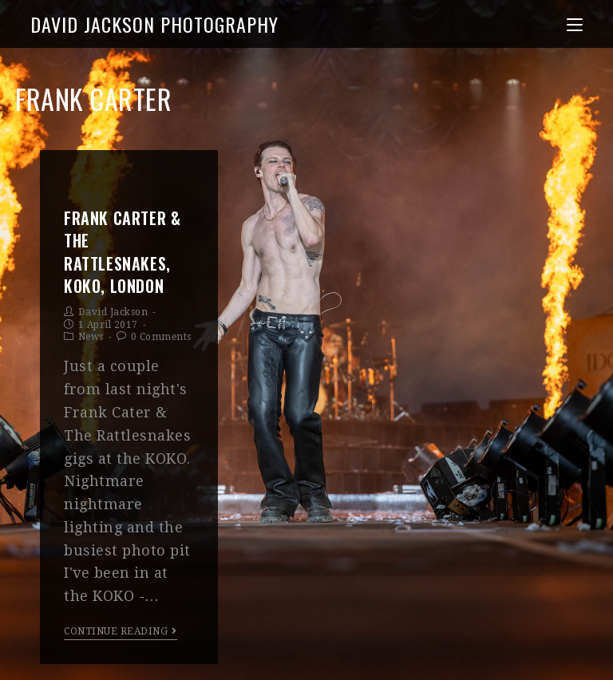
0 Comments (161, 336)
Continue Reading (120, 631)
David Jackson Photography (154, 24)
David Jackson (113, 312)
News (91, 336)
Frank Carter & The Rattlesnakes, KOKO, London (122, 252)
